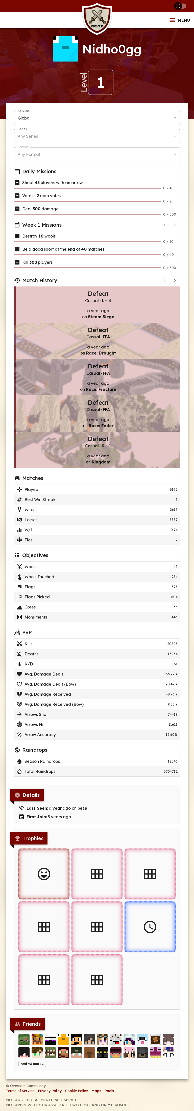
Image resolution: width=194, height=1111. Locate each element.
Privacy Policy (50, 1090)
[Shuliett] (168, 1041)
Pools (109, 1090)
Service (23, 111)
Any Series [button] (28, 136)
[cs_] (50, 1041)
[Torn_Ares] (63, 1054)
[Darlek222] (129, 1054)
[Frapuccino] (116, 1041)
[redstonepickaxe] (76, 1041)
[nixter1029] (63, 1041)
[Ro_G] (89, 1054)
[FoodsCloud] (155, 1054)
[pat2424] (50, 1054)
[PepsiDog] (142, 1041)
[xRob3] (116, 1054)
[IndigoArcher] (129, 1041)
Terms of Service (20, 1090)
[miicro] (102, 1041)
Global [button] (24, 118)
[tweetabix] (37, 1041)
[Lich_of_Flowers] (168, 1054)
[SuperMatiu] (24, 1054)
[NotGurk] (102, 1054)
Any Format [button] (29, 154)
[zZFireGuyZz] (37, 1054)
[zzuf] (155, 1041)
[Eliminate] (24, 1041)
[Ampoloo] (89, 1041)
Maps (96, 1090)
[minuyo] (142, 1054)
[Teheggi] (76, 1054)
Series (22, 129)
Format (23, 147)
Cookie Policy (76, 1090)
